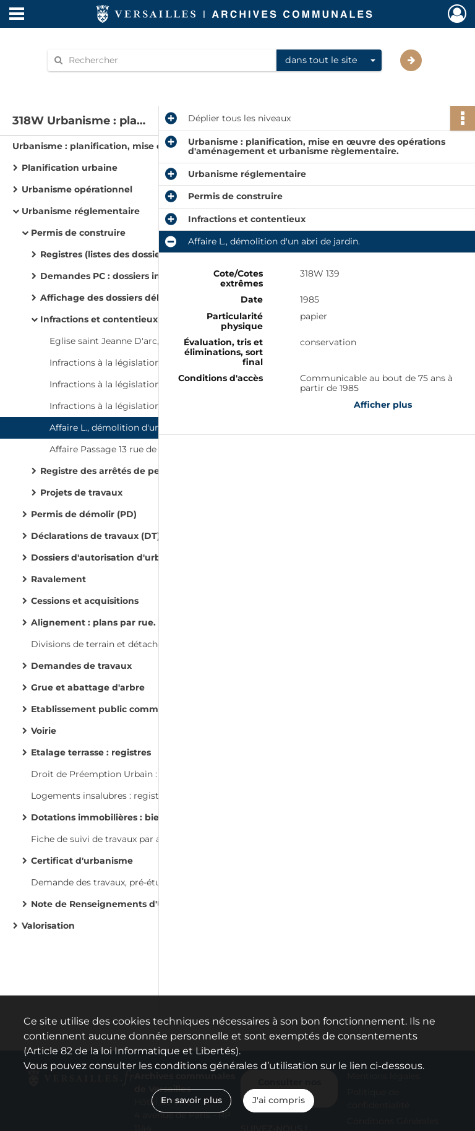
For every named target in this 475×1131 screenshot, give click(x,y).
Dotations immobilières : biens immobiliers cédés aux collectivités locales (154, 817)
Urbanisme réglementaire (81, 211)
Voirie (43, 730)
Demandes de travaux (81, 665)
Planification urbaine (70, 167)
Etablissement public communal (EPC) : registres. (143, 709)
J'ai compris (278, 1100)
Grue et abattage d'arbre (88, 687)
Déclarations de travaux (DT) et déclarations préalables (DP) (154, 535)
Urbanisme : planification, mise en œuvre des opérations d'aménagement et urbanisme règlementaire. (136, 146)
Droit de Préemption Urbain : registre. (113, 774)
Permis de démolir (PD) (84, 514)
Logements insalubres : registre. (100, 795)
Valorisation (48, 925)
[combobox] (329, 60)
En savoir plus (191, 1100)
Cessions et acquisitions (85, 600)
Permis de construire (78, 232)
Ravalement (58, 579)
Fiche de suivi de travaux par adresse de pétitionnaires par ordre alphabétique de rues (154, 839)
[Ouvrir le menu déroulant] (16, 14)
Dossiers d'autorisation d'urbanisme (112, 557)
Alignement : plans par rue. (93, 622)
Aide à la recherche (96, 81)
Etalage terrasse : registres (91, 752)
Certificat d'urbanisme (82, 860)
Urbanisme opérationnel (77, 189)
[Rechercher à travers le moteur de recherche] (168, 60)
